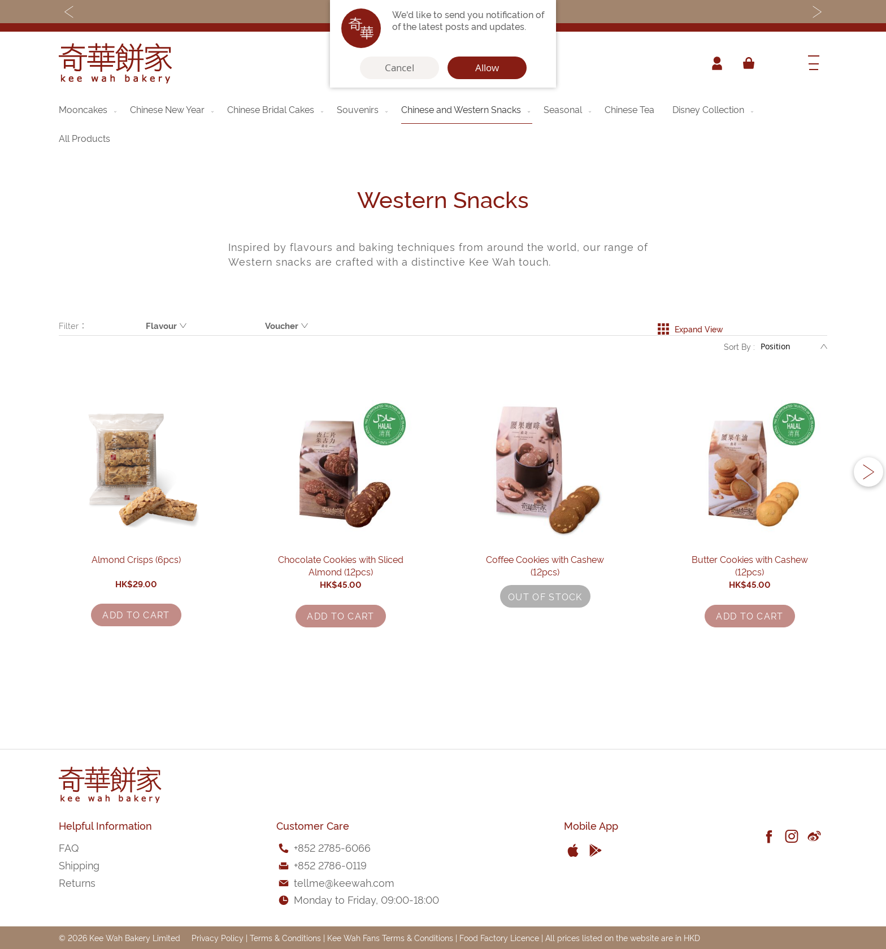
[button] (868, 503)
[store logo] (115, 63)
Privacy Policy (218, 937)
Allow (487, 68)
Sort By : (739, 349)
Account (716, 63)
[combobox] (779, 63)
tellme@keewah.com (344, 882)
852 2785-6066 (334, 847)
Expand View (690, 325)
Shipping (79, 864)
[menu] (443, 123)
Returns (77, 882)
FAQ (69, 847)
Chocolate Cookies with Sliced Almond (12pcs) (341, 620)
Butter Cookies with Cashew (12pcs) (750, 620)
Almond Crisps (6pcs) (136, 620)
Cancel (399, 68)
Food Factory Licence (499, 937)
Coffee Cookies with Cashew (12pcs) (545, 620)
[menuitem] (89, 109)
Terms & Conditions (285, 937)
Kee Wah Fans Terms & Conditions (390, 937)
